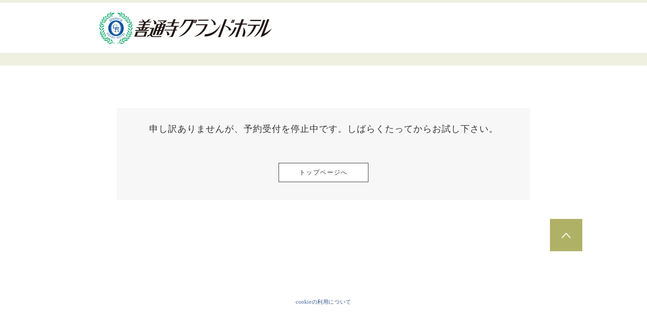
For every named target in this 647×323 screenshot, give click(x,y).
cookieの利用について (323, 302)
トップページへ (323, 172)
